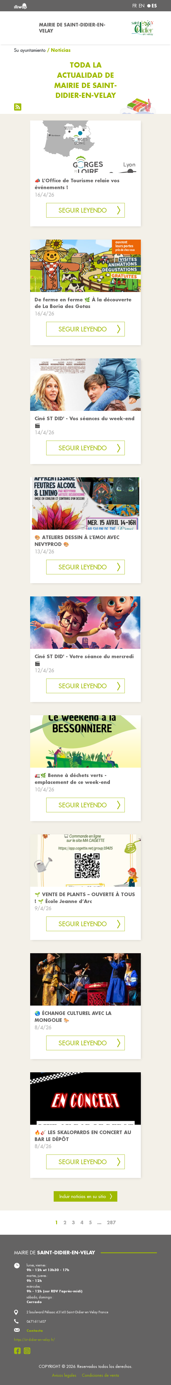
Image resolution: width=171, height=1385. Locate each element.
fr (135, 6)
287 (111, 1222)
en (141, 6)
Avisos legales (64, 1375)
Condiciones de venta (100, 1375)
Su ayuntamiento (30, 50)
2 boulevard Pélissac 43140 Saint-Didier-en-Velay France (67, 1312)
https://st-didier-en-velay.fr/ (34, 1340)
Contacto (35, 1330)
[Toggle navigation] (23, 27)
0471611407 (36, 1321)
